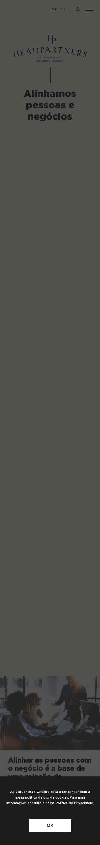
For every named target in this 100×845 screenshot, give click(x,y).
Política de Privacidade (74, 803)
